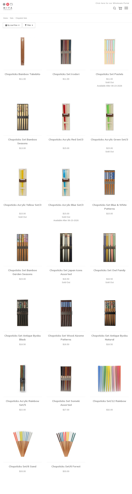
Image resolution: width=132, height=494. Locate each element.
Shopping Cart (8, 456)
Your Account (8, 452)
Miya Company (17, 6)
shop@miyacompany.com (63, 456)
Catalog (31, 456)
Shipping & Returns (10, 470)
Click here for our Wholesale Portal (112, 3)
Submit (116, 457)
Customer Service (9, 463)
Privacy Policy (33, 460)
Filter (29, 25)
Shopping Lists (8, 467)
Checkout (6, 460)
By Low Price (12, 25)
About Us (31, 452)
